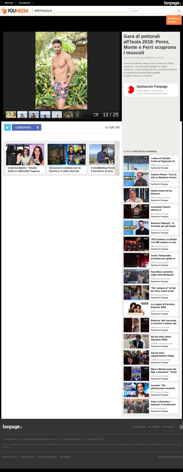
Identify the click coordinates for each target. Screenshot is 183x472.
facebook (24, 3)
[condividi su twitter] (7, 127)
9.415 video (143, 90)
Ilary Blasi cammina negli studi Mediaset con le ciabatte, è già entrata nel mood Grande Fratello (162, 273)
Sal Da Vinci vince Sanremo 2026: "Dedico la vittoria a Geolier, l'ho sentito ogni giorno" (162, 338)
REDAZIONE (65, 457)
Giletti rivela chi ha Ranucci (161, 192)
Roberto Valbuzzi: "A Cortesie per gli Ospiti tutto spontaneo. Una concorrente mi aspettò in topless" (164, 225)
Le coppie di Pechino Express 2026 (163, 306)
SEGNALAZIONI (138, 427)
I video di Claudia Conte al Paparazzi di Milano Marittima (163, 160)
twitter (8, 3)
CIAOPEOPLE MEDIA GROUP (170, 457)
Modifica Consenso (47, 457)
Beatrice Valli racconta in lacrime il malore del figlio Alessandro (163, 322)
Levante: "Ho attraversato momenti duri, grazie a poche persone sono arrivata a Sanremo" (163, 387)
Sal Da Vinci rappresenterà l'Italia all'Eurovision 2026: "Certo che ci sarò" (162, 354)
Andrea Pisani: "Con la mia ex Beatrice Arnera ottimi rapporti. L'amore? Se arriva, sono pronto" (164, 176)
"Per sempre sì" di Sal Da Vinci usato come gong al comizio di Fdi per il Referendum (163, 289)
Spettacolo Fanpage (152, 86)
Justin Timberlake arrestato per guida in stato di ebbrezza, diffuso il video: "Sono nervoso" (163, 257)
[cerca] (150, 11)
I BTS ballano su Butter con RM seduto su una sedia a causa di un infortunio (164, 241)
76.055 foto (157, 90)
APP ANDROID (168, 427)
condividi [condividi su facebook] (23, 127)
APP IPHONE (153, 427)
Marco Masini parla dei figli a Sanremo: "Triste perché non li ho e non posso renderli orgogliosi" (164, 371)
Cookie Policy (27, 457)
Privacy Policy (10, 457)
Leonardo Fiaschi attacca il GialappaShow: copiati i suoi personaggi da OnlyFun (163, 208)
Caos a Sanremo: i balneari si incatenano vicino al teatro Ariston (163, 403)
